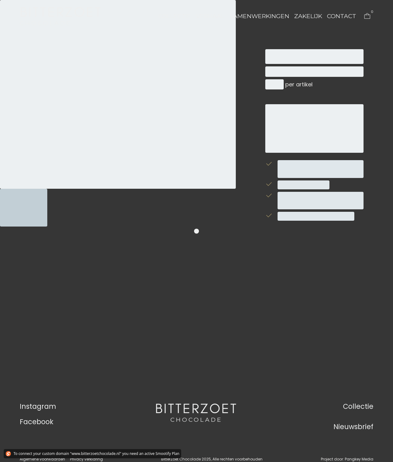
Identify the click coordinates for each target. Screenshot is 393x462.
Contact (341, 16)
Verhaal (210, 16)
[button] (174, 16)
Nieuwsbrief (353, 427)
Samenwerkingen (259, 16)
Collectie (174, 16)
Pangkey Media (359, 459)
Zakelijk (308, 16)
